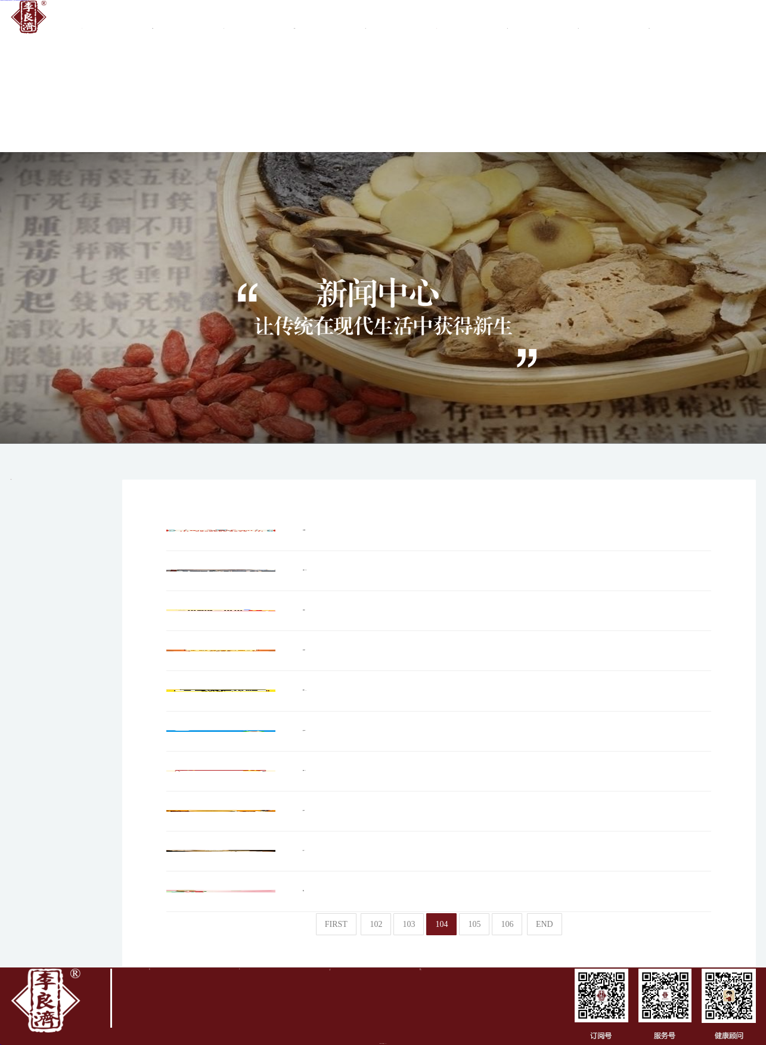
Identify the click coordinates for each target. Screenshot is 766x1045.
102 (376, 924)
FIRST (336, 924)
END (544, 924)
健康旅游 (81, 154)
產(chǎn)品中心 (578, 20)
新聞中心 (436, 20)
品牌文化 (223, 20)
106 (507, 924)
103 (408, 924)
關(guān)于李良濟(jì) (152, 20)
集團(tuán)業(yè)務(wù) (294, 20)
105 (474, 924)
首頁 (81, 20)
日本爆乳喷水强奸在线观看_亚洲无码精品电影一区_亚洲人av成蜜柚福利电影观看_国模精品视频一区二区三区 (14, 0)
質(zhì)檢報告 (507, 20)
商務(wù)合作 (365, 20)
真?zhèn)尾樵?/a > (649, 20)
